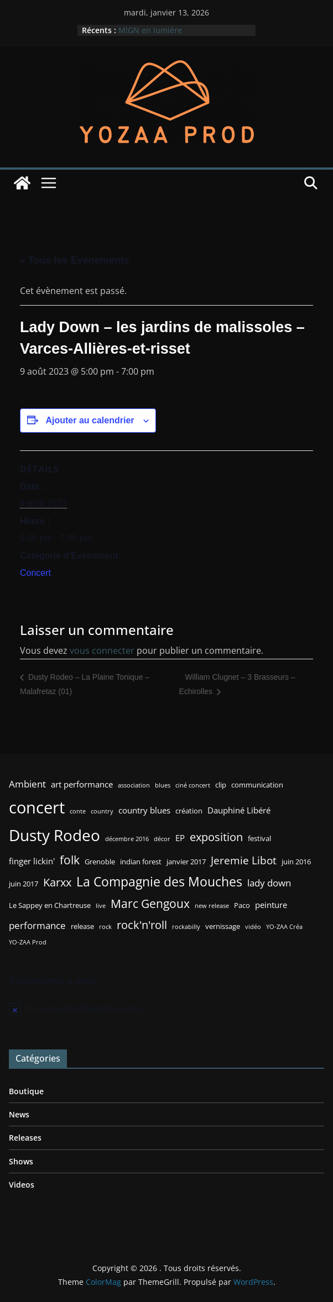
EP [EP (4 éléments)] (180, 837)
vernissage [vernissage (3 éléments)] (222, 926)
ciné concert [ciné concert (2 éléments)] (192, 785)
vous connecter (102, 650)
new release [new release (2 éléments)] (212, 906)
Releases (25, 1137)
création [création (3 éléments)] (188, 811)
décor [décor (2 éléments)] (162, 839)
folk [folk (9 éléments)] (70, 860)
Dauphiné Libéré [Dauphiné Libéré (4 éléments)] (238, 810)
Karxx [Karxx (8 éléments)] (57, 882)
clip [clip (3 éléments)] (220, 785)
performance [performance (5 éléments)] (37, 925)
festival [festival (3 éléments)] (259, 838)
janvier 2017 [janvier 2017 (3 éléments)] (186, 862)
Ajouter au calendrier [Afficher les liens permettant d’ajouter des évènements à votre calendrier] (89, 420)
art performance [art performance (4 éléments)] (82, 784)
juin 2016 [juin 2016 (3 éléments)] (296, 862)
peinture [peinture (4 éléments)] (271, 904)
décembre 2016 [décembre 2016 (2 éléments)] (127, 839)
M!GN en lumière (150, 30)
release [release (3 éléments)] (82, 926)
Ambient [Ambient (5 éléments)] (27, 784)
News (19, 1114)
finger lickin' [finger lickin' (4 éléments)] (32, 861)
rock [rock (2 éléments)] (105, 927)
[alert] (166, 1008)
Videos (21, 1184)
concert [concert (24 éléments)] (37, 807)
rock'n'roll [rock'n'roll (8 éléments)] (142, 924)
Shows (21, 1161)
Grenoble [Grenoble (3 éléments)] (100, 862)
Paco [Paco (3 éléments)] (242, 905)
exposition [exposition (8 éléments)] (216, 836)
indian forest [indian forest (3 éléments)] (141, 862)
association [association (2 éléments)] (134, 785)
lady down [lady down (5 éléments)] (269, 882)
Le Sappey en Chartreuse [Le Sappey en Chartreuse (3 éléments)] (50, 905)
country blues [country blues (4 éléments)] (144, 810)
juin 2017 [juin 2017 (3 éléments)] (23, 884)
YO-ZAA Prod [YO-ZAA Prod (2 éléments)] (27, 942)
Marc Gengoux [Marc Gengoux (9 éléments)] (150, 903)
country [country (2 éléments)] (102, 811)
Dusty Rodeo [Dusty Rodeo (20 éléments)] (54, 835)
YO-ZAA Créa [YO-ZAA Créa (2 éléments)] (284, 927)
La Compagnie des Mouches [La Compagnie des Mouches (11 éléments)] (159, 881)
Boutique (26, 1091)
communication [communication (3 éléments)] (257, 785)
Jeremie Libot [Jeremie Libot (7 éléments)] (244, 860)
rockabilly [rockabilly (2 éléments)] (186, 927)
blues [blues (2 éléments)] (162, 785)
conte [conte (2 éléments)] (78, 811)
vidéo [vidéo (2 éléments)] (253, 927)
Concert (35, 573)
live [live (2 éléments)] (101, 906)
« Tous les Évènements (74, 260)
